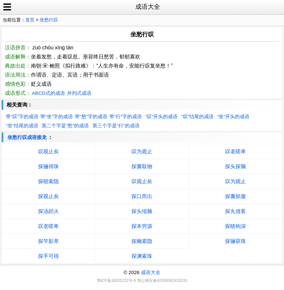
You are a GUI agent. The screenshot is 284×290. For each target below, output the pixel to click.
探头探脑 (235, 166)
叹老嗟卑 (235, 151)
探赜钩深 (235, 226)
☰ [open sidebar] (7, 7)
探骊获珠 (235, 241)
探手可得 (48, 256)
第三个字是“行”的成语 (116, 125)
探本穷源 (141, 226)
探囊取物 (141, 166)
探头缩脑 (141, 211)
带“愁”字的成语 (91, 116)
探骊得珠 (48, 166)
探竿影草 (48, 241)
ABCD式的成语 (48, 93)
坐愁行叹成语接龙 (27, 137)
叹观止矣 (48, 151)
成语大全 (150, 272)
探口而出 (141, 196)
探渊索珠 (141, 256)
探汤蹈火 (48, 211)
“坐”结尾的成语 (22, 125)
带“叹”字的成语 (22, 116)
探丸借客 (235, 211)
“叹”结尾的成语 (197, 116)
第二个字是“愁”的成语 (65, 125)
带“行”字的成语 (125, 116)
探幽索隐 (141, 241)
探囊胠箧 (235, 196)
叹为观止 (141, 151)
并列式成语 (79, 93)
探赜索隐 (48, 181)
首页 (29, 19)
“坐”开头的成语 (233, 116)
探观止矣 (48, 196)
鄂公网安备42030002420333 (162, 280)
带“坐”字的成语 (56, 116)
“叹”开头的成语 (161, 116)
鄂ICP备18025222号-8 (116, 280)
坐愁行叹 (49, 19)
